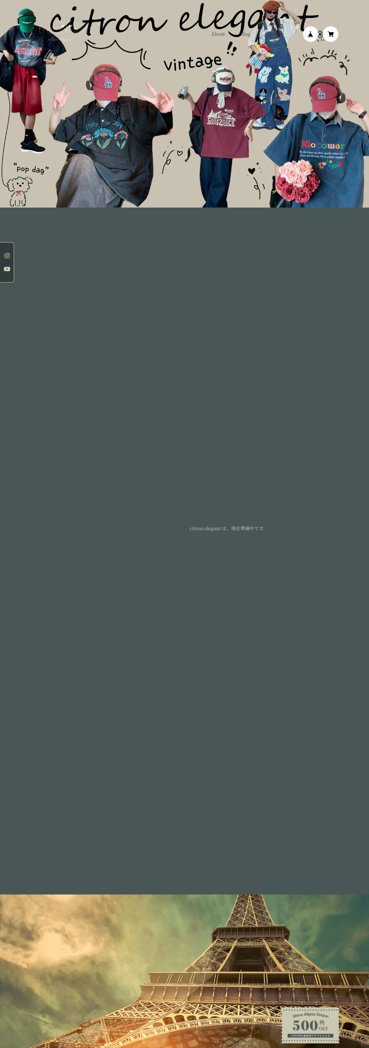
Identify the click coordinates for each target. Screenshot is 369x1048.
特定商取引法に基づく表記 (89, 877)
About (218, 34)
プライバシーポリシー (46, 877)
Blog (245, 34)
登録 (184, 828)
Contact (274, 34)
